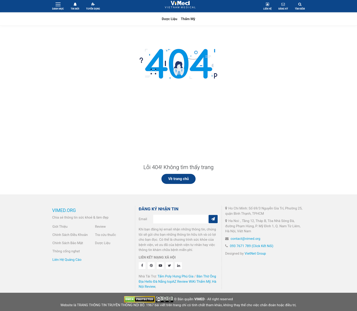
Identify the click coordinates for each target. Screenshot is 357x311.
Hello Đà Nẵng (155, 282)
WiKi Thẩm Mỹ (199, 282)
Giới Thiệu (60, 227)
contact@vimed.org (245, 239)
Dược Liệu (169, 19)
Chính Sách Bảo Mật (67, 243)
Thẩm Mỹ (188, 19)
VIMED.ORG (64, 210)
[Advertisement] (178, 130)
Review (100, 227)
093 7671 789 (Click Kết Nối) (251, 246)
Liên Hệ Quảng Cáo (67, 260)
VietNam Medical (180, 6)
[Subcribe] (213, 219)
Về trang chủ (178, 179)
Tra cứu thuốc (105, 235)
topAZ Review (177, 282)
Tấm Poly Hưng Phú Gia (176, 276)
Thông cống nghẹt (66, 251)
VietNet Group (255, 253)
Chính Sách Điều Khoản (70, 235)
